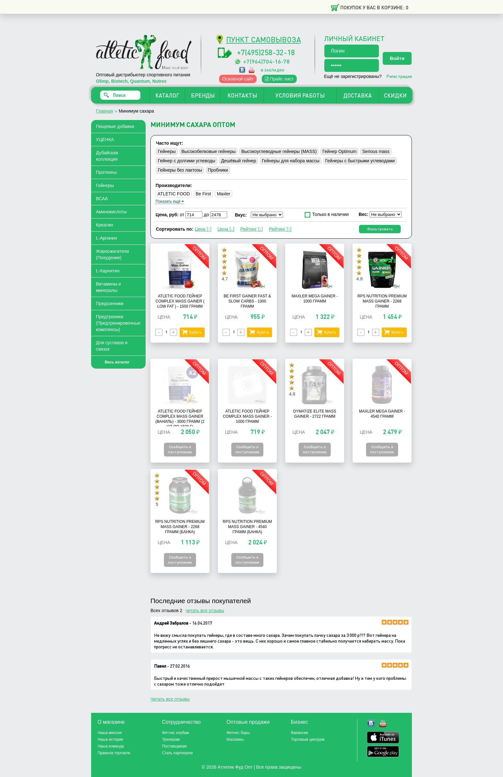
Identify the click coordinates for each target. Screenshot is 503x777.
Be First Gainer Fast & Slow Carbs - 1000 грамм (247, 301)
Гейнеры (105, 185)
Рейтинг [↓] (251, 229)
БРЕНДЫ (203, 95)
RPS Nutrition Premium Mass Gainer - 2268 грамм (381, 301)
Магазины (235, 739)
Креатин (104, 224)
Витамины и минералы (108, 287)
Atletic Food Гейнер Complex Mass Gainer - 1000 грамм (247, 416)
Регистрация (399, 76)
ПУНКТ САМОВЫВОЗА (263, 39)
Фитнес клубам (175, 732)
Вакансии (299, 732)
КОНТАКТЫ (242, 95)
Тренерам (171, 739)
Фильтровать (380, 228)
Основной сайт (237, 78)
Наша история (110, 739)
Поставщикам (174, 746)
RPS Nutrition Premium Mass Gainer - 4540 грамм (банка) (247, 526)
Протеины (106, 172)
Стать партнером (177, 753)
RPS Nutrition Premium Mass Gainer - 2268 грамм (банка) (179, 526)
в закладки (272, 70)
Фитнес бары (238, 732)
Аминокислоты (111, 211)
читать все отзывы (204, 610)
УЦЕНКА (105, 139)
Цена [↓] (225, 229)
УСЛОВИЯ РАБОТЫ (300, 95)
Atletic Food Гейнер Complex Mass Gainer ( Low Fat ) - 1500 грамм (180, 301)
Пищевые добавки (115, 126)
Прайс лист (279, 78)
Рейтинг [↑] (280, 229)
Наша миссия (110, 732)
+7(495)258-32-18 (266, 52)
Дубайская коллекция (107, 156)
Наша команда (111, 746)
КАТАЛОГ (167, 95)
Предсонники (110, 303)
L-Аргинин (106, 238)
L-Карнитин (108, 270)
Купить (195, 332)
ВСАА (102, 198)
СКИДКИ (395, 95)
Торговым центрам (307, 739)
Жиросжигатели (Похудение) (112, 254)
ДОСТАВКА (357, 95)
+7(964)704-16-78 (266, 61)
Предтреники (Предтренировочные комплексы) (118, 323)
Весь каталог (117, 362)
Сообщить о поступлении (180, 449)
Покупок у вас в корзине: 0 (374, 7)
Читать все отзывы (170, 699)
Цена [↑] (203, 229)
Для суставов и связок (111, 346)
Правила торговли (114, 753)
